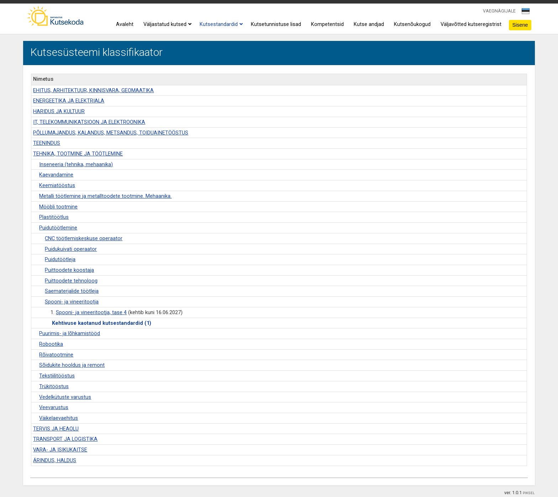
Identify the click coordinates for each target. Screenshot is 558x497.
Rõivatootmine (56, 355)
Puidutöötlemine (58, 228)
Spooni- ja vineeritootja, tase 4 (91, 313)
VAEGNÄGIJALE (499, 11)
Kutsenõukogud (412, 24)
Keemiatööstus (57, 186)
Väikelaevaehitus (58, 418)
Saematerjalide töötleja (72, 291)
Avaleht (124, 24)
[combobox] (526, 13)
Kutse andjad (369, 24)
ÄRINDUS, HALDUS (54, 461)
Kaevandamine (56, 175)
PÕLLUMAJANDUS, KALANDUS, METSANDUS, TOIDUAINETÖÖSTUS (110, 133)
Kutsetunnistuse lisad (276, 24)
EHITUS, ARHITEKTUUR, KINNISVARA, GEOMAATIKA (93, 91)
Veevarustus (53, 408)
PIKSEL (529, 493)
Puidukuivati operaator (71, 249)
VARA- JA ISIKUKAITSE (60, 450)
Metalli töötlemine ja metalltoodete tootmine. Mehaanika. (105, 196)
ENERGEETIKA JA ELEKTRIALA (68, 101)
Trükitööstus (54, 387)
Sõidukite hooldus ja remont (72, 365)
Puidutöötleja (60, 260)
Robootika (51, 344)
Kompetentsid (327, 24)
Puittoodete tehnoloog (71, 281)
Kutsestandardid (220, 24)
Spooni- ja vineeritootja (72, 302)
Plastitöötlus (54, 217)
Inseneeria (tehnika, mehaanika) (76, 165)
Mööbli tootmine (58, 207)
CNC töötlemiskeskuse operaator (83, 239)
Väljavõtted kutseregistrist (471, 24)
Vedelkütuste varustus (65, 397)
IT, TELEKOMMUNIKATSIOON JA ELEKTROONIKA (89, 122)
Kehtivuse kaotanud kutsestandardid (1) (101, 323)
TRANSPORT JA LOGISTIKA (65, 439)
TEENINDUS (46, 143)
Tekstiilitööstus (57, 376)
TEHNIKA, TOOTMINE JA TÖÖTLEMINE (78, 154)
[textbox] (524, 12)
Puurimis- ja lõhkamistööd (69, 334)
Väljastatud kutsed (166, 24)
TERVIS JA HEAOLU (56, 429)
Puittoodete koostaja (69, 270)
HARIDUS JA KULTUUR (59, 112)
